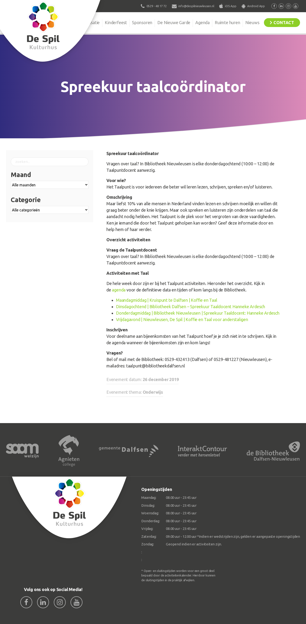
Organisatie (89, 22)
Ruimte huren (227, 22)
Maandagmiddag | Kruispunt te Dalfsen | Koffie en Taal (166, 300)
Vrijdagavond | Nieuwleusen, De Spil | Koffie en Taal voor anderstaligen (182, 319)
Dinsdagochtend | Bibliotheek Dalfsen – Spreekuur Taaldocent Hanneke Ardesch (190, 306)
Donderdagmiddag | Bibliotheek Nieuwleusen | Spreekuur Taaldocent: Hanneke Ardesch (197, 313)
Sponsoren (142, 22)
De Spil (64, 22)
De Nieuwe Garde (173, 22)
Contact (283, 22)
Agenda (202, 22)
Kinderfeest (116, 22)
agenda (119, 289)
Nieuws (252, 22)
